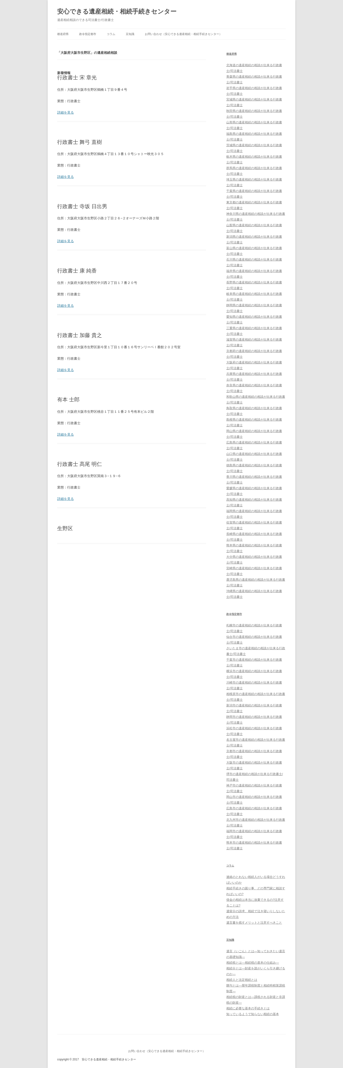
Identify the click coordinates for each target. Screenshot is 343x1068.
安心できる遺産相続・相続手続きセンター (117, 11)
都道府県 (63, 34)
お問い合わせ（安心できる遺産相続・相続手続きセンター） (183, 34)
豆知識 (130, 34)
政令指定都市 (87, 34)
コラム (111, 34)
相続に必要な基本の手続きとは (248, 1008)
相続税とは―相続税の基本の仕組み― (252, 962)
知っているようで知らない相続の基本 (252, 1014)
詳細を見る (65, 112)
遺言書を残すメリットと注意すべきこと (254, 922)
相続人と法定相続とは (241, 980)
